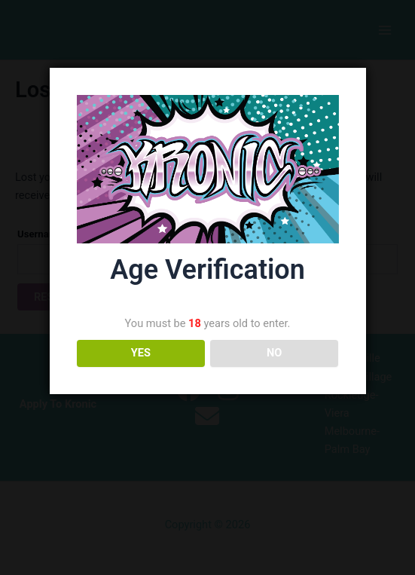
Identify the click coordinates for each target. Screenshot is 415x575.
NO (274, 352)
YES (141, 352)
